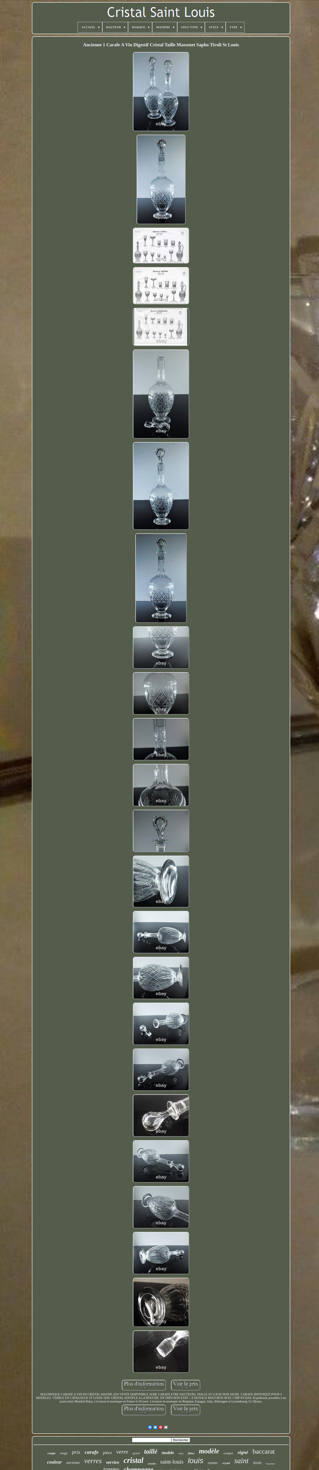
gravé (136, 1453)
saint (241, 1461)
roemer (213, 1463)
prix (76, 1452)
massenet (270, 1463)
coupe (51, 1453)
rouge (64, 1453)
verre (122, 1452)
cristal (133, 1460)
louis (195, 1460)
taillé (151, 1451)
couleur (54, 1462)
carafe (92, 1452)
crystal (226, 1463)
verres (93, 1461)
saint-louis (171, 1462)
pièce (107, 1452)
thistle (257, 1463)
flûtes (191, 1453)
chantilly (152, 1463)
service (112, 1462)
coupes (228, 1453)
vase (180, 1453)
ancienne (73, 1462)
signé (242, 1452)
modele (168, 1453)
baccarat (264, 1451)
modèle (209, 1451)
